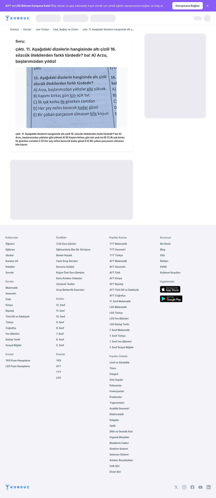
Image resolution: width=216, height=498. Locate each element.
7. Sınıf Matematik (120, 330)
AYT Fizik (115, 272)
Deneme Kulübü (65, 266)
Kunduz (14, 29)
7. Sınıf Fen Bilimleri (120, 341)
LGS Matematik (118, 307)
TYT (58, 371)
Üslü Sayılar (116, 379)
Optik (113, 425)
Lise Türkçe (42, 29)
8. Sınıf (60, 328)
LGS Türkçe (116, 312)
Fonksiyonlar (117, 391)
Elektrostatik (117, 414)
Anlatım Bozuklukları (121, 460)
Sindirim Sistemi (119, 448)
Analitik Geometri (119, 408)
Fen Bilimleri (12, 333)
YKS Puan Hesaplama (18, 360)
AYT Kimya (116, 278)
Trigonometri (117, 402)
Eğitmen (10, 249)
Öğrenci (10, 243)
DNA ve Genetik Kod (121, 431)
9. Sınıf (60, 322)
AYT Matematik (118, 261)
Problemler (116, 397)
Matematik (12, 287)
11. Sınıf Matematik (120, 301)
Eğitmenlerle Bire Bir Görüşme (73, 249)
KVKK (163, 266)
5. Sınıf (60, 345)
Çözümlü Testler (65, 284)
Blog (162, 249)
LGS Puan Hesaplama (18, 366)
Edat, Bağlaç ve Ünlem (65, 29)
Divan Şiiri (115, 471)
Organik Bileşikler (119, 437)
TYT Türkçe (116, 255)
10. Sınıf (60, 316)
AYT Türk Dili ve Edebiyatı (124, 289)
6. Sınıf (60, 339)
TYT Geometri (118, 249)
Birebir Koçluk (64, 255)
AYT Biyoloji (116, 284)
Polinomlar (116, 385)
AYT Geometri (117, 266)
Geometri (11, 293)
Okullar (10, 255)
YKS (58, 360)
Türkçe (10, 322)
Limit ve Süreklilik (119, 362)
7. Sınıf (60, 333)
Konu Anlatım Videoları (69, 278)
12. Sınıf (60, 305)
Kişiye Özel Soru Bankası (70, 272)
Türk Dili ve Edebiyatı (17, 316)
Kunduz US (12, 261)
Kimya (9, 305)
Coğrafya (11, 328)
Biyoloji (10, 310)
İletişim (164, 261)
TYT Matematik (118, 243)
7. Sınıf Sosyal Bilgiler (122, 347)
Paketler (10, 266)
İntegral (114, 374)
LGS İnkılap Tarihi (119, 324)
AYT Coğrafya (118, 295)
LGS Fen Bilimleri (119, 318)
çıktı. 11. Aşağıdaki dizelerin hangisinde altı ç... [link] (108, 29)
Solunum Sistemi (119, 454)
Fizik (8, 299)
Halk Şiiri (114, 466)
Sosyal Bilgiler (14, 345)
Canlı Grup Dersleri (67, 261)
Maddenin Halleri (119, 443)
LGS (58, 377)
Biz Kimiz (165, 243)
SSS (162, 255)
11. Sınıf (60, 310)
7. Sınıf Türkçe (118, 335)
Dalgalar (114, 420)
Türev (113, 368)
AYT (58, 366)
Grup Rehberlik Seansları (70, 289)
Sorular (27, 29)
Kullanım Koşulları (170, 272)
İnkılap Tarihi (13, 339)
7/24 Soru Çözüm (66, 243)
